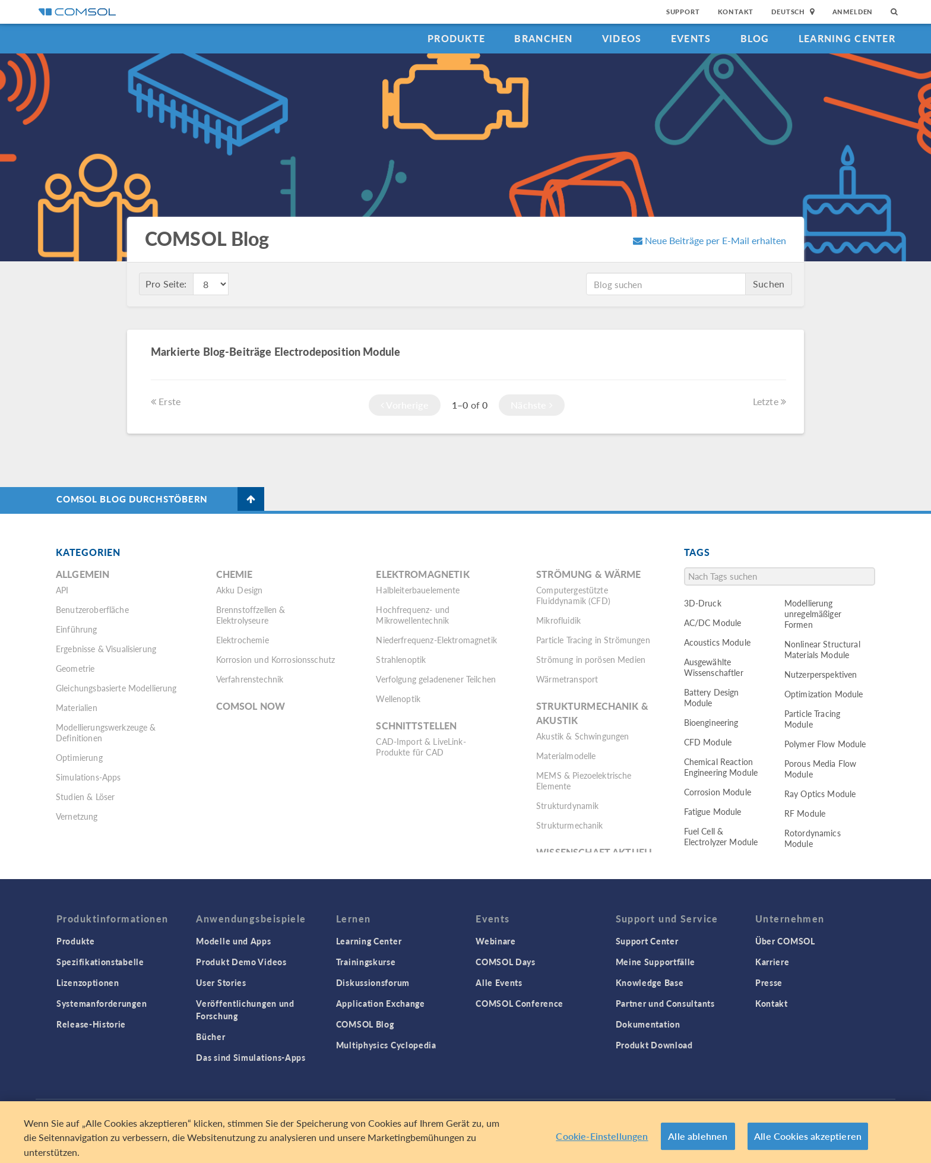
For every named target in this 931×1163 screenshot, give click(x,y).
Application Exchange (380, 1003)
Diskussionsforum (373, 982)
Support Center (647, 941)
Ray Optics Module (820, 793)
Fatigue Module (713, 811)
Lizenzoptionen (87, 982)
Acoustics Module (717, 642)
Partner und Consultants (665, 1003)
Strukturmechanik (569, 825)
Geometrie (75, 668)
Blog (755, 38)
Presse (769, 982)
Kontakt (736, 11)
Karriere (772, 962)
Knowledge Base (650, 982)
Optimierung (79, 757)
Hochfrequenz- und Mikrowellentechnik (412, 614)
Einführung (76, 629)
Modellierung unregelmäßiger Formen (812, 613)
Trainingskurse (366, 962)
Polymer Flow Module (825, 744)
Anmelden (852, 11)
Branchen (543, 38)
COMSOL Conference (519, 1003)
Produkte (456, 38)
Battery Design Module (711, 697)
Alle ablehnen (697, 1147)
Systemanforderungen (101, 1003)
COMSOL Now (251, 706)
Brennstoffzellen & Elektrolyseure (251, 614)
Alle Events (499, 982)
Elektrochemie (242, 640)
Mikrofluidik (558, 620)
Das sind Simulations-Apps (251, 1057)
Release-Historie (91, 1024)
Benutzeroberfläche (92, 609)
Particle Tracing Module (812, 718)
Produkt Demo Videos (241, 962)
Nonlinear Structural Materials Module (822, 649)
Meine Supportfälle (656, 962)
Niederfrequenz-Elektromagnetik (436, 640)
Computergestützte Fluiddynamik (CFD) (573, 595)
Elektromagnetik (422, 574)
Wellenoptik (398, 698)
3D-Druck (702, 603)
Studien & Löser (85, 796)
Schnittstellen (416, 725)
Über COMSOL (785, 941)
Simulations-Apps (88, 777)
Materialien (76, 707)
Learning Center (847, 38)
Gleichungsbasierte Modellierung (116, 688)
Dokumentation (648, 1024)
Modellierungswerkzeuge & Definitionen (106, 732)
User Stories (221, 982)
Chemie (234, 574)
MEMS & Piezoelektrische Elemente (583, 780)
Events (691, 38)
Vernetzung (77, 816)
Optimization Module (823, 694)
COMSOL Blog (365, 1024)
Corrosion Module (717, 792)
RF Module (804, 813)
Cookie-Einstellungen (602, 1147)
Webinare (496, 941)
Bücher (210, 1036)
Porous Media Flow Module (820, 768)
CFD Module (708, 742)
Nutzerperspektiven (820, 674)
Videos (622, 38)
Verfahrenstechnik (250, 679)
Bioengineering (711, 722)
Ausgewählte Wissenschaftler (713, 667)
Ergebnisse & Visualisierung (106, 649)
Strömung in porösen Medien (590, 659)
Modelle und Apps (233, 941)
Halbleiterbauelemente (418, 590)
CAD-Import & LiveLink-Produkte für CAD (421, 746)
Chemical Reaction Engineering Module (721, 767)
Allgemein (82, 574)
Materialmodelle (566, 755)
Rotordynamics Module (812, 838)
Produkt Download (654, 1045)
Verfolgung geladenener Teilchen (436, 679)
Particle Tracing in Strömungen (593, 640)
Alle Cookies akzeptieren (808, 1147)
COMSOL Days (506, 962)
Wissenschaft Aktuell (595, 852)
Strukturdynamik (567, 805)
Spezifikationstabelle (100, 962)
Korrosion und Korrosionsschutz (275, 659)
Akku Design (239, 590)
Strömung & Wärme (588, 574)
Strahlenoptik (401, 659)
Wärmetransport (567, 679)
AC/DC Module (713, 622)
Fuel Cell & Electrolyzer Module (721, 836)
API (62, 590)
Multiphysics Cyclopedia (386, 1045)
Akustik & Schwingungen (582, 736)
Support (683, 11)
